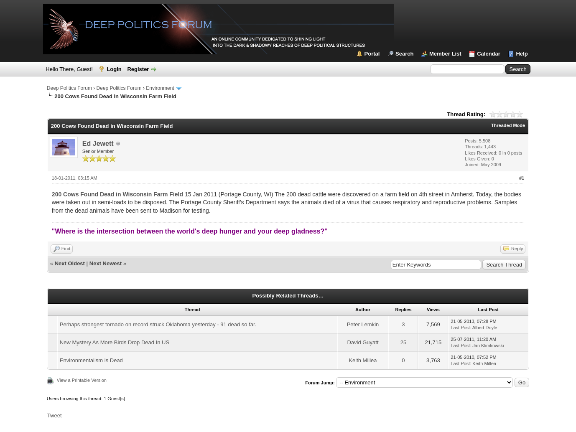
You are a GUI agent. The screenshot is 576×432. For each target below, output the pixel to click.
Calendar (488, 54)
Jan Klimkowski (488, 345)
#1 (521, 177)
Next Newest (105, 263)
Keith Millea (363, 360)
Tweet (54, 415)
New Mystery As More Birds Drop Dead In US (114, 342)
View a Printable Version (82, 380)
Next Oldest (70, 263)
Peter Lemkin (363, 324)
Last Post (460, 327)
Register (138, 69)
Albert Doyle (484, 327)
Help (522, 54)
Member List (445, 54)
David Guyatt (362, 342)
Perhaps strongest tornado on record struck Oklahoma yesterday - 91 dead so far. (158, 324)
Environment (160, 88)
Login (114, 69)
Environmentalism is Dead (91, 360)
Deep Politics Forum (69, 88)
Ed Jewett (98, 143)
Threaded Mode (508, 125)
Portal (372, 54)
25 (403, 342)
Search (404, 54)
